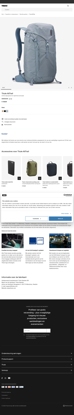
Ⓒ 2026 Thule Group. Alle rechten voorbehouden (14, 405)
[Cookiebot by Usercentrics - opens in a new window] (65, 195)
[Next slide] (71, 88)
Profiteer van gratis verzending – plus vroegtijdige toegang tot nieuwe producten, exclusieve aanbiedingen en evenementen (37, 317)
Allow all (60, 218)
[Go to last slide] (69, 88)
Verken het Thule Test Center (9, 231)
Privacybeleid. (31, 336)
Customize (37, 218)
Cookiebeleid (4, 395)
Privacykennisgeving (6, 392)
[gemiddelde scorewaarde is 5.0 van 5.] (6, 99)
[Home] (13, 6)
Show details (65, 213)
